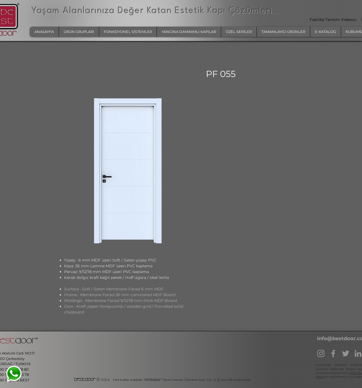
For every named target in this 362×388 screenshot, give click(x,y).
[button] (79, 32)
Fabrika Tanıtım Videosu (334, 19)
